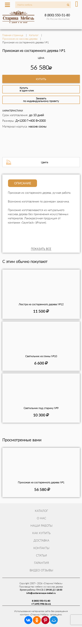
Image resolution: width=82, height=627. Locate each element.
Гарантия (41, 563)
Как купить (41, 533)
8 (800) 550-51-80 (57, 15)
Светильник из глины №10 (41, 356)
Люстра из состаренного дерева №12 (41, 304)
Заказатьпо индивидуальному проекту (41, 99)
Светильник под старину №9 (41, 408)
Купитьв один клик (27, 89)
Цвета (44, 162)
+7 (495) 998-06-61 (41, 603)
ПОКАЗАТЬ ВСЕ (41, 249)
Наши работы (41, 525)
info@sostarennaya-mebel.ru (41, 593)
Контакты (41, 548)
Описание (22, 183)
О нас (41, 518)
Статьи (41, 555)
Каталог (41, 511)
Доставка (41, 540)
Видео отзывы (41, 570)
